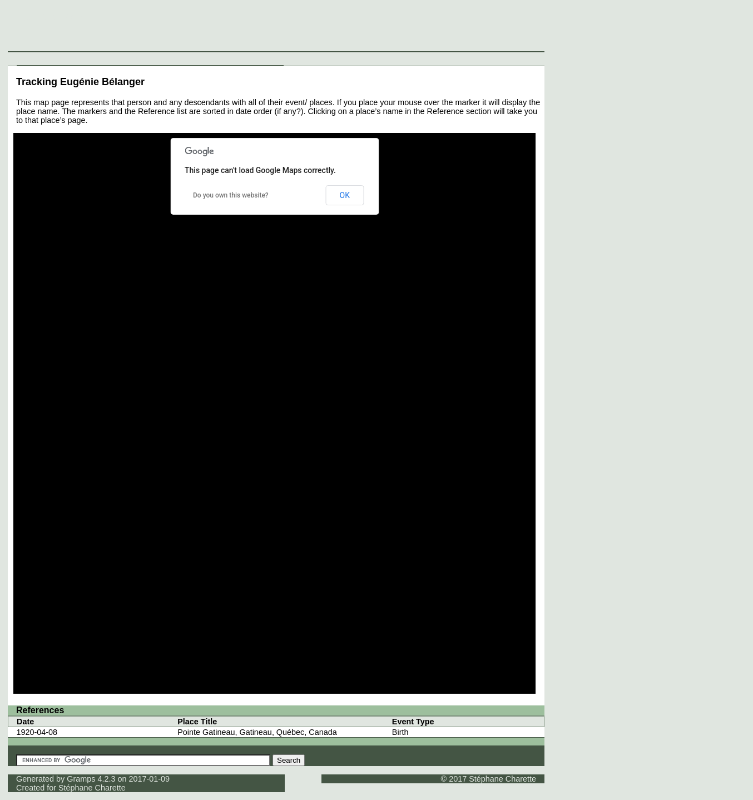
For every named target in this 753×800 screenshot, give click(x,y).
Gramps (81, 778)
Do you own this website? (231, 195)
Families (111, 58)
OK (345, 195)
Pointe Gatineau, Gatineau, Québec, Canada (256, 732)
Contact (268, 58)
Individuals (37, 58)
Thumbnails (231, 58)
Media (198, 58)
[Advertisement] (547, 28)
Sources (170, 58)
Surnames (76, 58)
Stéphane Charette (92, 787)
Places (140, 58)
